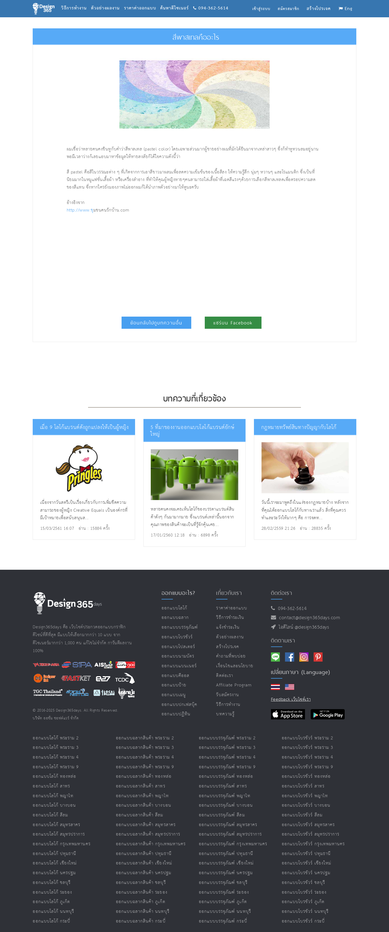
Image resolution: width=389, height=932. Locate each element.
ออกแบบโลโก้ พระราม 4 (56, 751)
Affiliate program (234, 678)
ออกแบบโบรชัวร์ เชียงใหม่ (306, 856)
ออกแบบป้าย (174, 678)
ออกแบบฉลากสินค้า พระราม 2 (145, 731)
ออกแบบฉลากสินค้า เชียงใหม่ (144, 856)
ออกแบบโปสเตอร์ (178, 640)
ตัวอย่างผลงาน (107, 1)
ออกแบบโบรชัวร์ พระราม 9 (307, 760)
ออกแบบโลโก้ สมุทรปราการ (59, 828)
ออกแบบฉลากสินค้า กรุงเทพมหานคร (151, 837)
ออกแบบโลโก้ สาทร (51, 779)
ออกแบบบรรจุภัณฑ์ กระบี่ (223, 914)
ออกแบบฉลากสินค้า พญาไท (142, 789)
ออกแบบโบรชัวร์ (177, 630)
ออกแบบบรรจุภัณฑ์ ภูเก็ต (223, 895)
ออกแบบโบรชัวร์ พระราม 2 (307, 731)
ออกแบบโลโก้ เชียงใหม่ (55, 856)
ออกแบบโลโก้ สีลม (50, 808)
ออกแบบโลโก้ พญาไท (53, 789)
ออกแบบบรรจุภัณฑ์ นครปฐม (226, 866)
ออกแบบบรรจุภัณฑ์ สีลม (222, 808)
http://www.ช (80, 210)
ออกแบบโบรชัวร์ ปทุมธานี (306, 847)
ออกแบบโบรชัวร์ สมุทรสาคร (308, 818)
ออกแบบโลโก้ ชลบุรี (52, 876)
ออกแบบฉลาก (175, 611)
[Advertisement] (141, 262)
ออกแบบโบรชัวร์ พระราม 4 (307, 751)
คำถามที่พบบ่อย (231, 649)
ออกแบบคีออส (175, 669)
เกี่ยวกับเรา (229, 586)
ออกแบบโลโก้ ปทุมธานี (54, 847)
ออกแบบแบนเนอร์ (179, 659)
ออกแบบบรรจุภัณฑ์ (180, 621)
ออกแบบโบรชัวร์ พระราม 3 (307, 741)
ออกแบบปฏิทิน (176, 707)
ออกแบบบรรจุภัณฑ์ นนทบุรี (225, 905)
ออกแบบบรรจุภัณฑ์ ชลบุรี (223, 876)
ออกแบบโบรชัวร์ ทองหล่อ (306, 770)
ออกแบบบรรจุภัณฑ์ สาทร (223, 779)
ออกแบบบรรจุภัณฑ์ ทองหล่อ (226, 770)
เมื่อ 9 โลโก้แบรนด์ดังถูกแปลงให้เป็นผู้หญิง (81, 427)
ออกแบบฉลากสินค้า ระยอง (141, 885)
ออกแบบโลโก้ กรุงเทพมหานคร (61, 837)
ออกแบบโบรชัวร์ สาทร (303, 779)
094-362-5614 (211, 1)
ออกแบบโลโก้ (174, 601)
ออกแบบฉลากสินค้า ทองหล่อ (144, 770)
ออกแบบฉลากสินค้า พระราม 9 (145, 760)
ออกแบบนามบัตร (178, 649)
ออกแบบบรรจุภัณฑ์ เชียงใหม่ (226, 856)
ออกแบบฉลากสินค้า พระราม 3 (145, 741)
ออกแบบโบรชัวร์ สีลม (302, 808)
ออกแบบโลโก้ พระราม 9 (56, 760)
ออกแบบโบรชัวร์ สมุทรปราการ (310, 828)
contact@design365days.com (308, 611)
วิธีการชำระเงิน (230, 611)
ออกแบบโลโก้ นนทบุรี (53, 905)
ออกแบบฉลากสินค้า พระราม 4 (145, 751)
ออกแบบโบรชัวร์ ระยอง (304, 885)
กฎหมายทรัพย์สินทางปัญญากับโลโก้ (296, 427)
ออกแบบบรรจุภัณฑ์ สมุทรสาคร (228, 818)
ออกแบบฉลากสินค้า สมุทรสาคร (146, 818)
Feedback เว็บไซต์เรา (291, 693)
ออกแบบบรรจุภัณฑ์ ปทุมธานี (226, 847)
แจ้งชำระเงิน (227, 621)
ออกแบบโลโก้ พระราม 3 (56, 741)
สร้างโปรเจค (227, 640)
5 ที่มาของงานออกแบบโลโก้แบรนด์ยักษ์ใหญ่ (193, 427)
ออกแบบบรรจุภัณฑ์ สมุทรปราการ (230, 828)
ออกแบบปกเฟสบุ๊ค (179, 698)
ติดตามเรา (283, 633)
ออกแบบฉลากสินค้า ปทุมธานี (144, 847)
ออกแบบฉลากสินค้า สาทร (140, 779)
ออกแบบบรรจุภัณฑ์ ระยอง (224, 885)
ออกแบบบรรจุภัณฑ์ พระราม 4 (227, 751)
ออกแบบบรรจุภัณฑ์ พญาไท (224, 789)
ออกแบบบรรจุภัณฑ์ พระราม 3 (227, 741)
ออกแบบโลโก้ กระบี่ (51, 914)
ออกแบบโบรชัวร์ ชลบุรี (303, 876)
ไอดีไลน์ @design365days (302, 620)
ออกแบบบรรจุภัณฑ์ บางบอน (226, 799)
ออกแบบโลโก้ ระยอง (52, 885)
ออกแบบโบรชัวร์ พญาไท (305, 789)
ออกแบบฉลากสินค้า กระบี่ (141, 914)
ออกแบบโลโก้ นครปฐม (54, 866)
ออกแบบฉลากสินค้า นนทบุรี (142, 905)
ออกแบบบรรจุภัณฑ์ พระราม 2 (227, 731)
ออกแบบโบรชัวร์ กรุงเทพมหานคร (313, 837)
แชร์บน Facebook (233, 323)
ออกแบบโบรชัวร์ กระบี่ (303, 914)
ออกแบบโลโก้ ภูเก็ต (51, 895)
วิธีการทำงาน (76, 1)
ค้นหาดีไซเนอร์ (176, 1)
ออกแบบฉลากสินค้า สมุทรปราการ (148, 828)
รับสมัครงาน (227, 688)
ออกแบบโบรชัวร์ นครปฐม (306, 866)
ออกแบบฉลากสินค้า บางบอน (143, 799)
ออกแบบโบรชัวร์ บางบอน (306, 799)
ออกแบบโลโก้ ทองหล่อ (54, 770)
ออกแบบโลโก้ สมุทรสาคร (56, 818)
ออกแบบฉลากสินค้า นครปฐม (143, 866)
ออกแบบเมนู (174, 688)
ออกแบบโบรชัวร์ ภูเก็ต (303, 895)
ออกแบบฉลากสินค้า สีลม (139, 808)
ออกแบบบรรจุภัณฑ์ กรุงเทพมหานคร (233, 837)
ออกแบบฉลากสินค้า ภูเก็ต (140, 895)
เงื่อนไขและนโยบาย (234, 659)
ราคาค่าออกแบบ (142, 1)
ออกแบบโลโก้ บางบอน (54, 799)
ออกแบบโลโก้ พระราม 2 (56, 731)
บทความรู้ (225, 707)
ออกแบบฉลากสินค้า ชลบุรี (141, 876)
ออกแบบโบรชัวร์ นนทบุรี (305, 905)
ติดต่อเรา (224, 669)
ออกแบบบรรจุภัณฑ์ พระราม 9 (227, 760)
